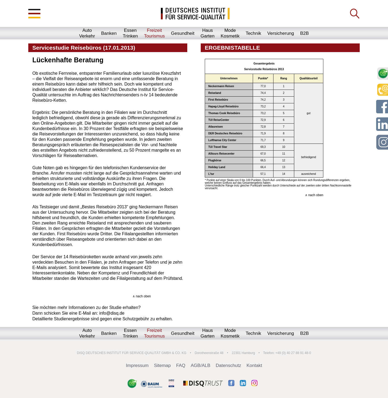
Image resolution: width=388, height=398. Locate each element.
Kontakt (254, 365)
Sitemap (162, 365)
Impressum (137, 365)
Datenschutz (228, 365)
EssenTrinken (130, 33)
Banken (109, 33)
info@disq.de (111, 313)
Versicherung (280, 33)
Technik (253, 33)
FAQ (180, 365)
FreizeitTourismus (154, 33)
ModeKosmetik (230, 33)
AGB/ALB (200, 365)
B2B (304, 33)
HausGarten (207, 33)
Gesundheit (183, 33)
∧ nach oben (142, 296)
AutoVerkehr (87, 33)
